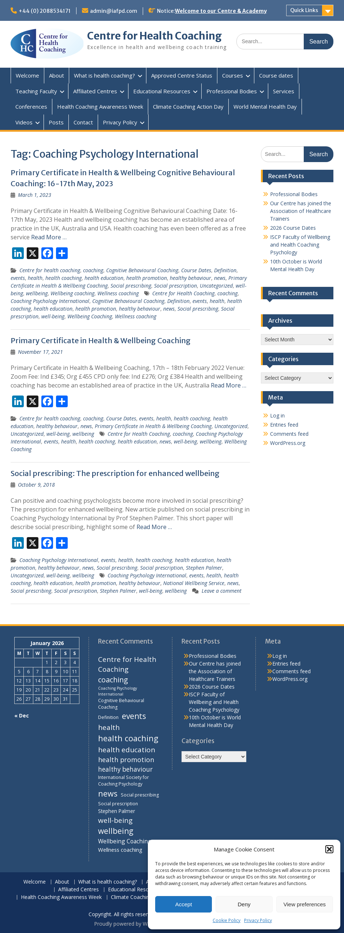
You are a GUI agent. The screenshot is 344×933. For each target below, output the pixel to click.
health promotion (146, 277)
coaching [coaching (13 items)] (113, 680)
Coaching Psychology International (50, 300)
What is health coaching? (104, 75)
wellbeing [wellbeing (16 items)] (115, 831)
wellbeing (37, 293)
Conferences (31, 106)
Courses (232, 75)
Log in (277, 415)
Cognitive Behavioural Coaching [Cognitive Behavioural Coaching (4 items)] (121, 703)
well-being (52, 316)
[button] (329, 849)
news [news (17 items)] (107, 793)
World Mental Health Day (265, 106)
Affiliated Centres (95, 91)
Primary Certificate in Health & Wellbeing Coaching (101, 340)
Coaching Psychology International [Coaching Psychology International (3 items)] (117, 691)
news (219, 277)
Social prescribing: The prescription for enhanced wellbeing (115, 473)
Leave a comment (222, 590)
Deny (244, 904)
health (35, 277)
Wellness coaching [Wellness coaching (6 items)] (120, 849)
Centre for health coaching (49, 270)
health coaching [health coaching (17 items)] (128, 738)
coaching (93, 270)
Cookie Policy (226, 920)
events (18, 277)
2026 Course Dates (293, 227)
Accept (183, 904)
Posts (56, 122)
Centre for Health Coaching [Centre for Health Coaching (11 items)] (127, 664)
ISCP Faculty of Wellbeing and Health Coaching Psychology (300, 244)
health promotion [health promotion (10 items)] (126, 759)
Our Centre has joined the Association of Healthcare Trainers (300, 211)
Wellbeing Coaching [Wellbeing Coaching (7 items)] (125, 841)
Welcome (27, 75)
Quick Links (304, 10)
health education (104, 277)
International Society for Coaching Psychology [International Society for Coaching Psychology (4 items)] (123, 780)
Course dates (276, 75)
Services (283, 91)
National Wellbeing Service (193, 583)
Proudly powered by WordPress (131, 923)
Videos (24, 122)
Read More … (49, 237)
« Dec (21, 715)
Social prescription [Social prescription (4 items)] (118, 804)
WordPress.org (287, 442)
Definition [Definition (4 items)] (108, 717)
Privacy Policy (258, 920)
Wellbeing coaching (72, 293)
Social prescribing (131, 285)
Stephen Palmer (204, 567)
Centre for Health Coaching (154, 35)
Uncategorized (216, 285)
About (56, 75)
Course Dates (196, 270)
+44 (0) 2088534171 (45, 11)
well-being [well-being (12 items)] (115, 820)
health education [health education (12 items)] (126, 749)
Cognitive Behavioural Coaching (142, 270)
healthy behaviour (190, 277)
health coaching (63, 277)
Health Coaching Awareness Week (100, 106)
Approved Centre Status (181, 75)
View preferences (305, 904)
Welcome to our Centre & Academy (221, 11)
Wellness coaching (118, 293)
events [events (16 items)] (134, 716)
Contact (83, 122)
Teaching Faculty (36, 91)
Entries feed (284, 424)
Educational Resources (161, 91)
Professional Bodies (231, 91)
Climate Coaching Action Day (188, 106)
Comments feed (289, 433)
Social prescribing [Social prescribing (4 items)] (140, 795)
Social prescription (175, 285)
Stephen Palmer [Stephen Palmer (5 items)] (116, 811)
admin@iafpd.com (113, 11)
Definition (225, 270)
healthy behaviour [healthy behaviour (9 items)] (125, 769)
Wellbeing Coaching (89, 316)
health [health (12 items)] (109, 727)
